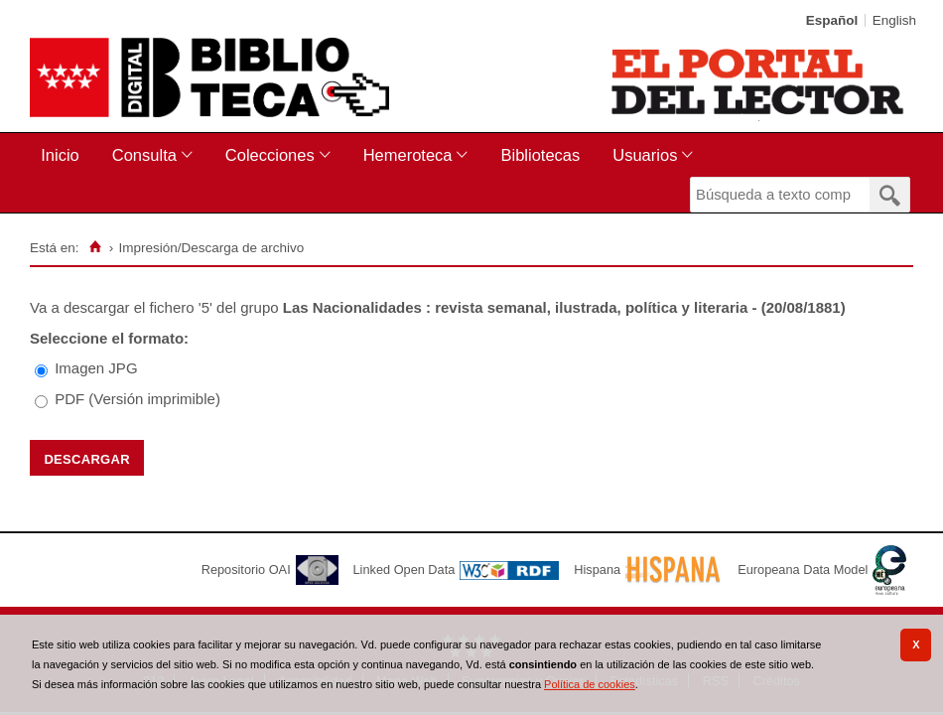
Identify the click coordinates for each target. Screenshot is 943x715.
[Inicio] (94, 247)
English (894, 20)
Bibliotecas (540, 155)
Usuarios (644, 155)
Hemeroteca (408, 155)
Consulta (144, 155)
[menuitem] (64, 155)
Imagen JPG (96, 367)
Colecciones (270, 155)
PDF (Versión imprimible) (137, 398)
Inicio (60, 155)
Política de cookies (589, 684)
